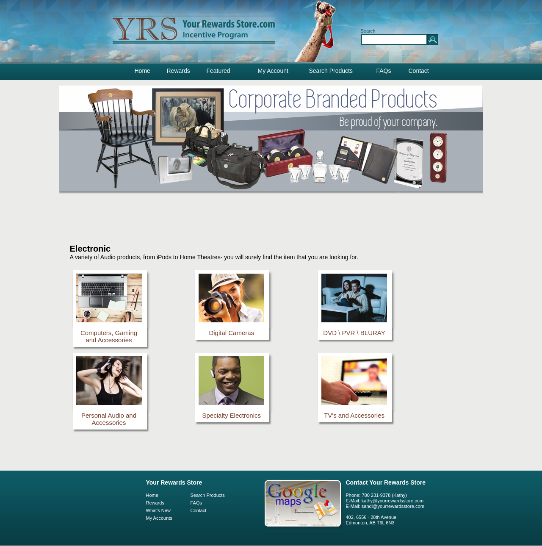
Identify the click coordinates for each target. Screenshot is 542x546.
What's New (158, 510)
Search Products (331, 70)
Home (142, 70)
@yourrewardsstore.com (398, 506)
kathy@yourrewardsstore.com (392, 500)
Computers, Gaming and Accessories (108, 336)
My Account (273, 70)
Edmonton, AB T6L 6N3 (370, 522)
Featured (218, 70)
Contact (419, 70)
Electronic (90, 248)
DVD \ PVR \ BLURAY (354, 332)
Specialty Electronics (231, 415)
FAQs (383, 70)
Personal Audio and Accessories (108, 419)
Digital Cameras (231, 332)
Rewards (178, 70)
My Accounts (159, 518)
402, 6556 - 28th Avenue (371, 517)
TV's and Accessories (354, 415)
